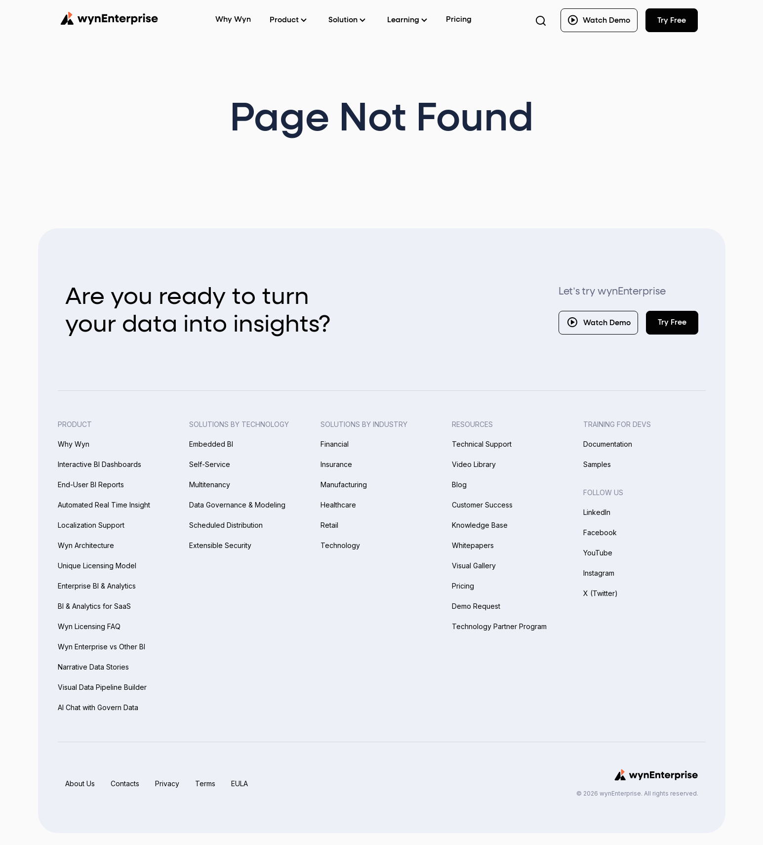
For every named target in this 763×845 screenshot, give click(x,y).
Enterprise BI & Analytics (97, 586)
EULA (239, 783)
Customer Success (482, 505)
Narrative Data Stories (93, 667)
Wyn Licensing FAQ (89, 626)
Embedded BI (211, 444)
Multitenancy (209, 484)
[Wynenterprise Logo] (109, 18)
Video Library (474, 464)
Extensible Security (220, 545)
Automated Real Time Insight (104, 505)
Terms (205, 783)
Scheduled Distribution (226, 525)
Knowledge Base (480, 525)
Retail (329, 525)
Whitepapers (473, 545)
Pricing (459, 19)
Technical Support (482, 444)
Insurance (336, 464)
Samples (597, 464)
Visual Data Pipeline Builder (102, 687)
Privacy (167, 783)
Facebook (600, 532)
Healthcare (338, 505)
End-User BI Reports (91, 484)
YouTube (597, 553)
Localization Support (91, 525)
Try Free (672, 322)
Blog (459, 484)
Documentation (607, 444)
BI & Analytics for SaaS (94, 606)
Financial (335, 444)
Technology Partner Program (499, 626)
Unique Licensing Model (97, 565)
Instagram (598, 573)
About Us (80, 783)
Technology (340, 545)
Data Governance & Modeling (237, 505)
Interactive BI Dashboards (99, 464)
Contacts (125, 783)
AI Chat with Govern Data (98, 707)
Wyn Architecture (86, 545)
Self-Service (209, 464)
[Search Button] (541, 20)
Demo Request (476, 606)
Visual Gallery (474, 565)
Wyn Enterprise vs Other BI (101, 646)
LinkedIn (596, 512)
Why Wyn (73, 444)
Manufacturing (344, 484)
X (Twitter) (600, 593)
